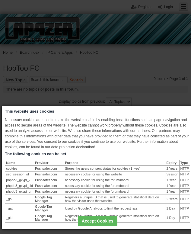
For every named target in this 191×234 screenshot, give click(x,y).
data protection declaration (72, 147)
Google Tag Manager (43, 199)
